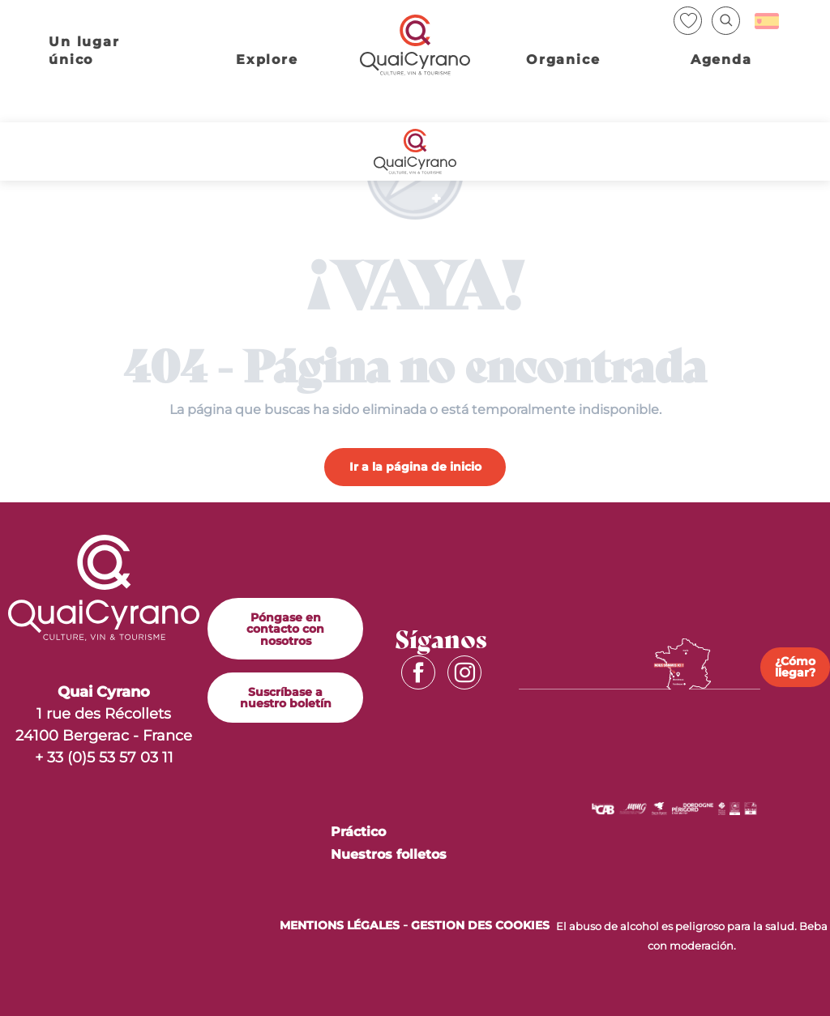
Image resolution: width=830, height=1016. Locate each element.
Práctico (358, 831)
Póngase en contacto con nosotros (285, 629)
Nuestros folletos (389, 854)
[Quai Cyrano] (415, 151)
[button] (726, 20)
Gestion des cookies (480, 925)
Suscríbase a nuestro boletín (286, 698)
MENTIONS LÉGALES (340, 925)
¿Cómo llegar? (795, 667)
